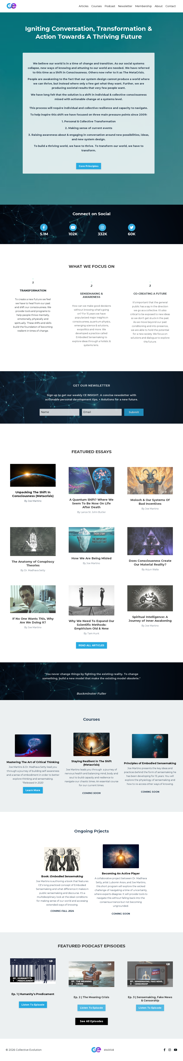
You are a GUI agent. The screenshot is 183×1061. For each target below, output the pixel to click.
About (159, 6)
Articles (83, 6)
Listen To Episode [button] (33, 1018)
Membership (143, 6)
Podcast (110, 6)
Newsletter (125, 6)
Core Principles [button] (88, 166)
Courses (96, 6)
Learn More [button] (33, 790)
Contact (171, 6)
